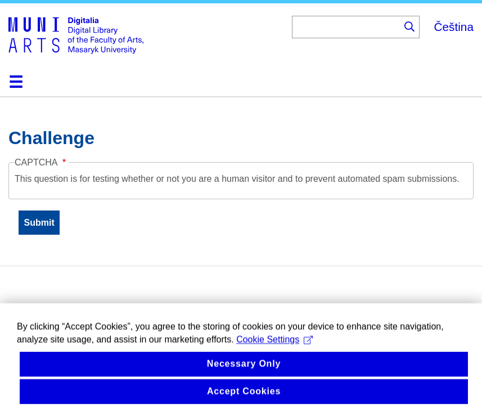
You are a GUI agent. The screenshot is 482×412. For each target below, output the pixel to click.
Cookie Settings (274, 350)
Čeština (454, 26)
